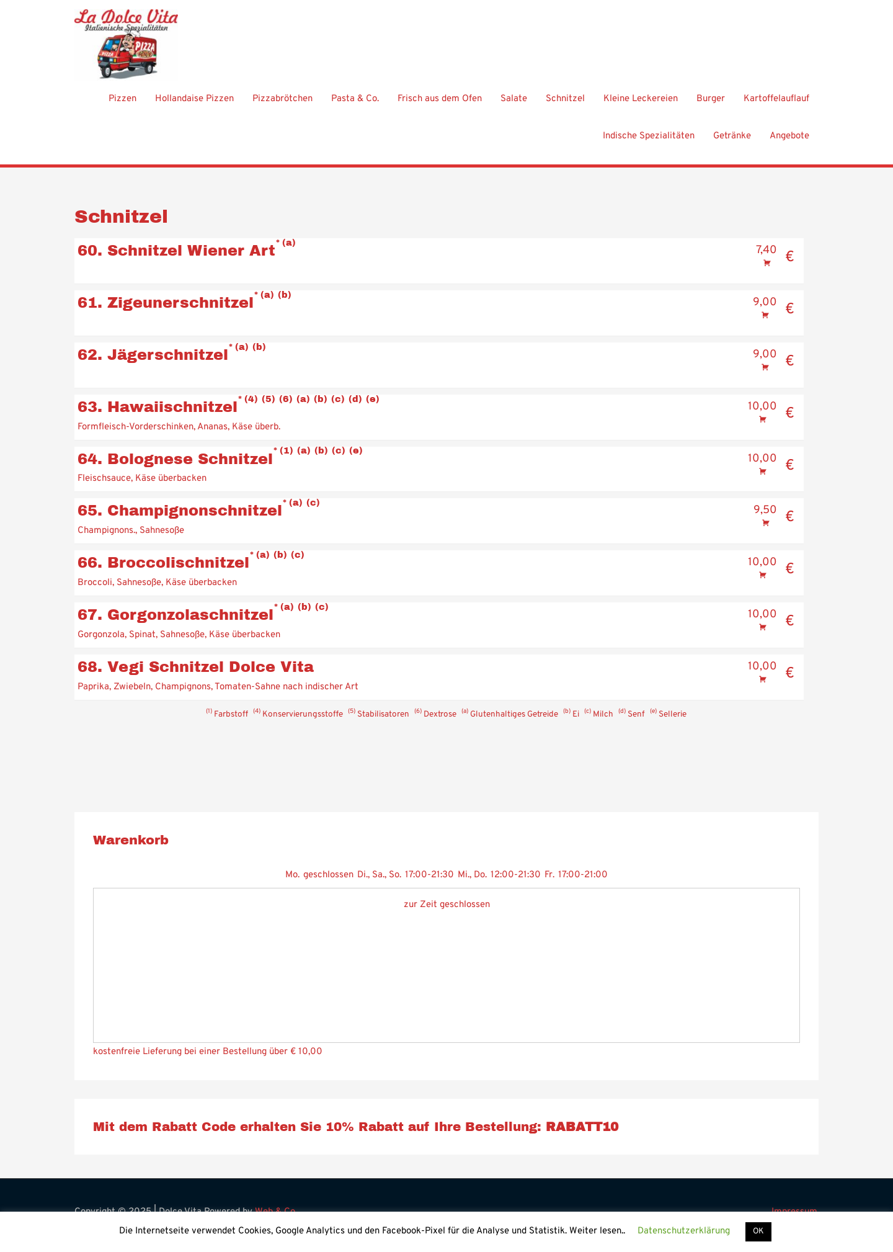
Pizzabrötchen (282, 106)
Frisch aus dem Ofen (440, 106)
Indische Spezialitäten (649, 143)
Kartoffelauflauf (776, 106)
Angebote (789, 143)
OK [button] (758, 1231)
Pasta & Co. (355, 106)
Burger (710, 106)
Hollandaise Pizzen (194, 106)
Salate (513, 106)
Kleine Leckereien (640, 106)
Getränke (732, 143)
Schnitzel (565, 106)
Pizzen (122, 106)
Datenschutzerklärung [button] (684, 1231)
